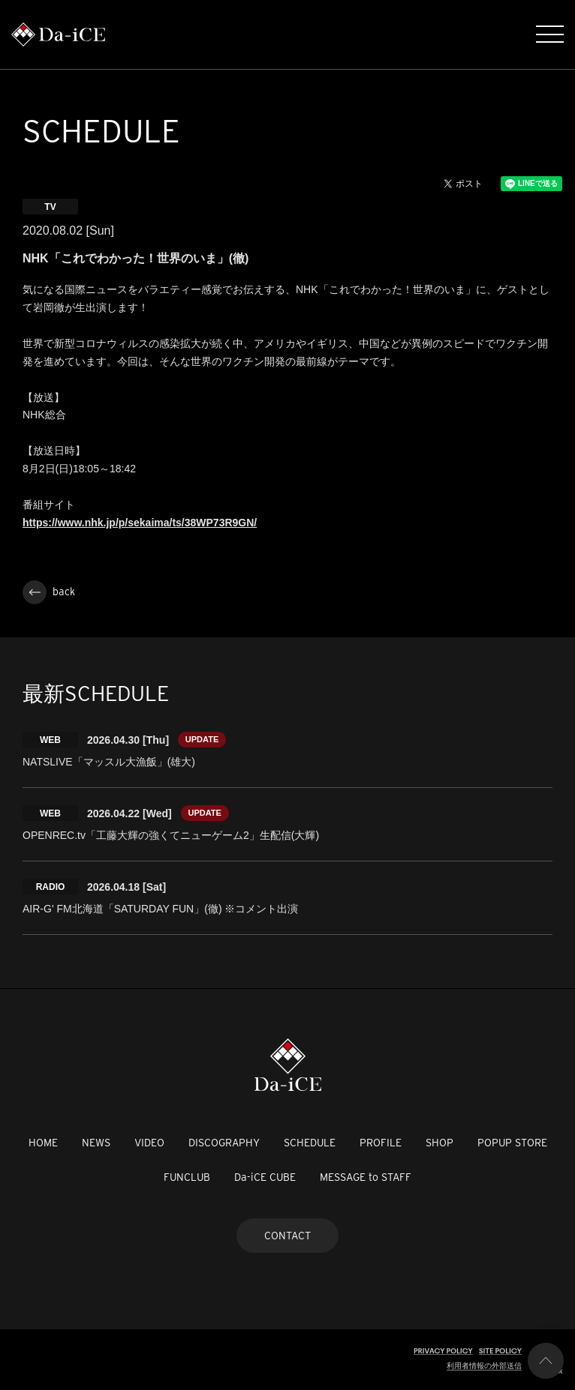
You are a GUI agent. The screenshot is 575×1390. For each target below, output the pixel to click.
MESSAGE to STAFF (365, 1177)
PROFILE (381, 1143)
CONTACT (287, 1236)
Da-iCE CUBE (265, 1177)
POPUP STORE (512, 1143)
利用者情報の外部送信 (484, 1366)
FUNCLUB (187, 1177)
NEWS (96, 1143)
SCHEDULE (310, 1143)
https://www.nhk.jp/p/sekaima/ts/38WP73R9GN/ (140, 523)
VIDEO (149, 1143)
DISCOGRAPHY (224, 1143)
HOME (43, 1143)
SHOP (439, 1143)
